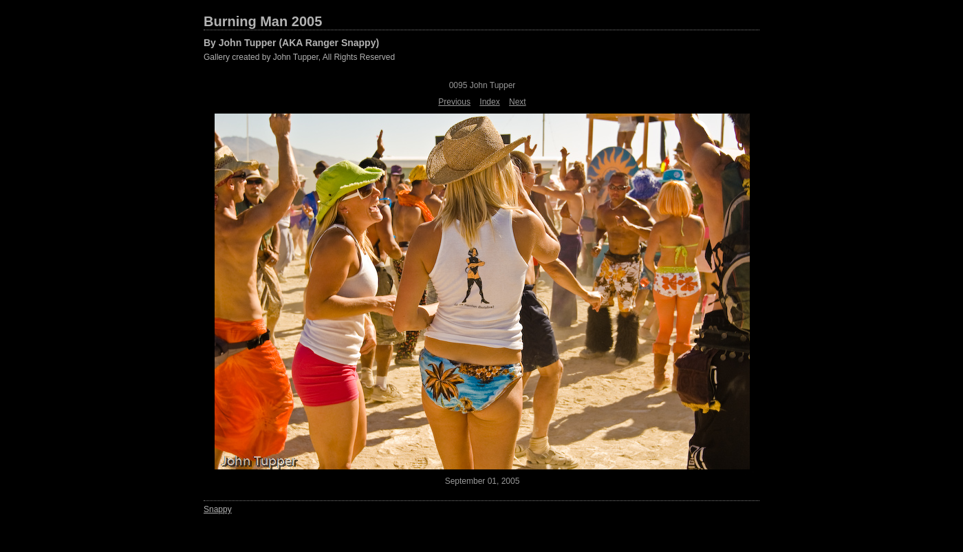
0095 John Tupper (482, 85)
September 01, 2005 (482, 481)
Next (517, 102)
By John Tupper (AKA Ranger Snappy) (291, 42)
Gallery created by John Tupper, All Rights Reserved (299, 57)
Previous (454, 102)
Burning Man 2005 (263, 21)
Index (489, 102)
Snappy (218, 509)
